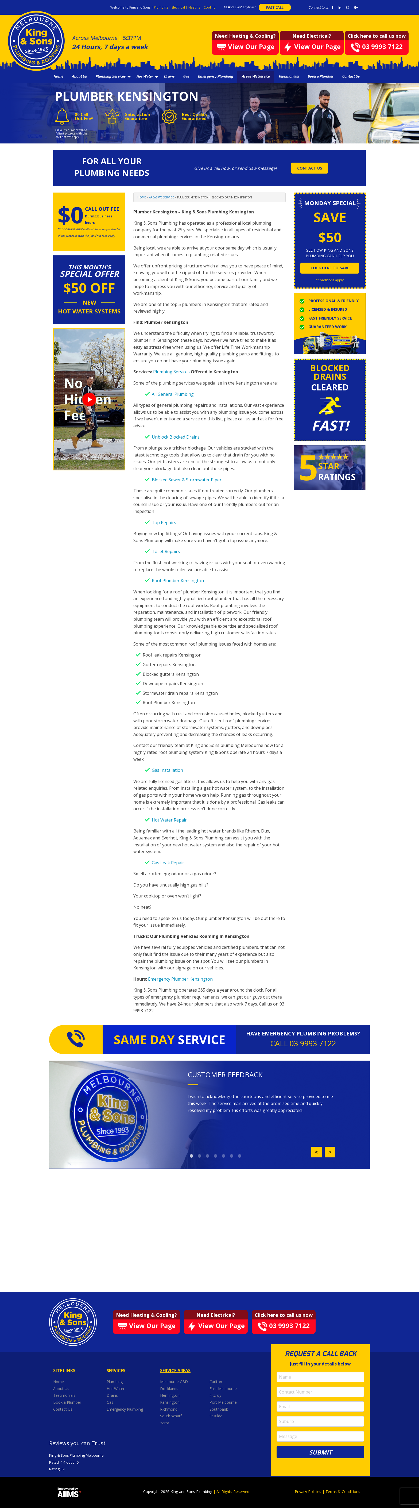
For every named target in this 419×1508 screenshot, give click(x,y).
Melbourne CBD (174, 1381)
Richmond (169, 1409)
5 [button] (223, 1156)
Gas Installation (167, 770)
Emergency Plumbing (215, 76)
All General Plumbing (173, 394)
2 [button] (199, 1156)
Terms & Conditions (342, 1491)
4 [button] (215, 1156)
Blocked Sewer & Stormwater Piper (187, 480)
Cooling (209, 7)
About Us (79, 76)
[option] (261, 1103)
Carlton (216, 1381)
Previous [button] (316, 1152)
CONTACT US (309, 168)
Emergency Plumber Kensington (180, 979)
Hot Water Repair (169, 820)
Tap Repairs (164, 522)
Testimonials (288, 76)
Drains (169, 76)
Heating (194, 7)
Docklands (169, 1388)
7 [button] (239, 1156)
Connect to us (318, 7)
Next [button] (330, 1152)
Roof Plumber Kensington (178, 581)
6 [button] (231, 1156)
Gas (186, 76)
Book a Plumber (320, 76)
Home (58, 76)
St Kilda (216, 1415)
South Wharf (171, 1415)
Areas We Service (256, 76)
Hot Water (144, 76)
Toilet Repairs (166, 551)
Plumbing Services (110, 76)
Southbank (219, 1409)
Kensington (170, 1402)
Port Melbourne (224, 1402)
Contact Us (351, 76)
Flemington (170, 1395)
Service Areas (175, 1370)
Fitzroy (216, 1395)
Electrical (179, 7)
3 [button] (207, 1156)
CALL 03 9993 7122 (303, 1043)
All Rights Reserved (232, 1491)
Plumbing (161, 7)
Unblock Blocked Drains (176, 437)
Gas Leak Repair (168, 863)
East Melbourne (224, 1388)
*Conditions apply (330, 280)
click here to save (330, 267)
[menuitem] (58, 77)
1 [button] (191, 1156)
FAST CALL (275, 7)
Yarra (164, 1422)
